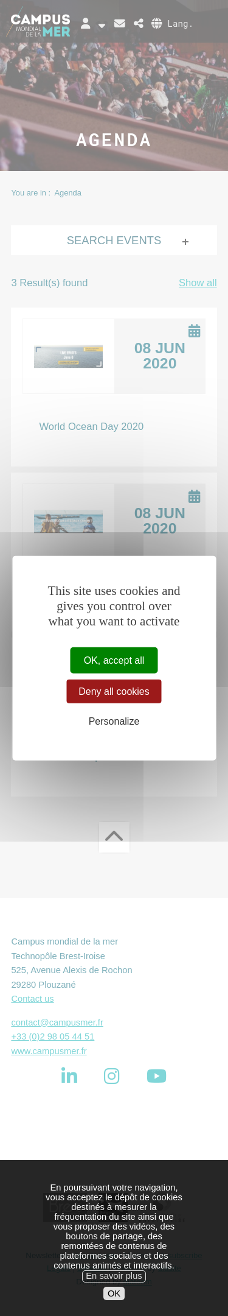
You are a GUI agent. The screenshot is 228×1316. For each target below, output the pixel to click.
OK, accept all (114, 660)
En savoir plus (114, 1289)
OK (114, 1307)
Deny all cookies (114, 691)
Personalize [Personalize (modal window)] (114, 721)
